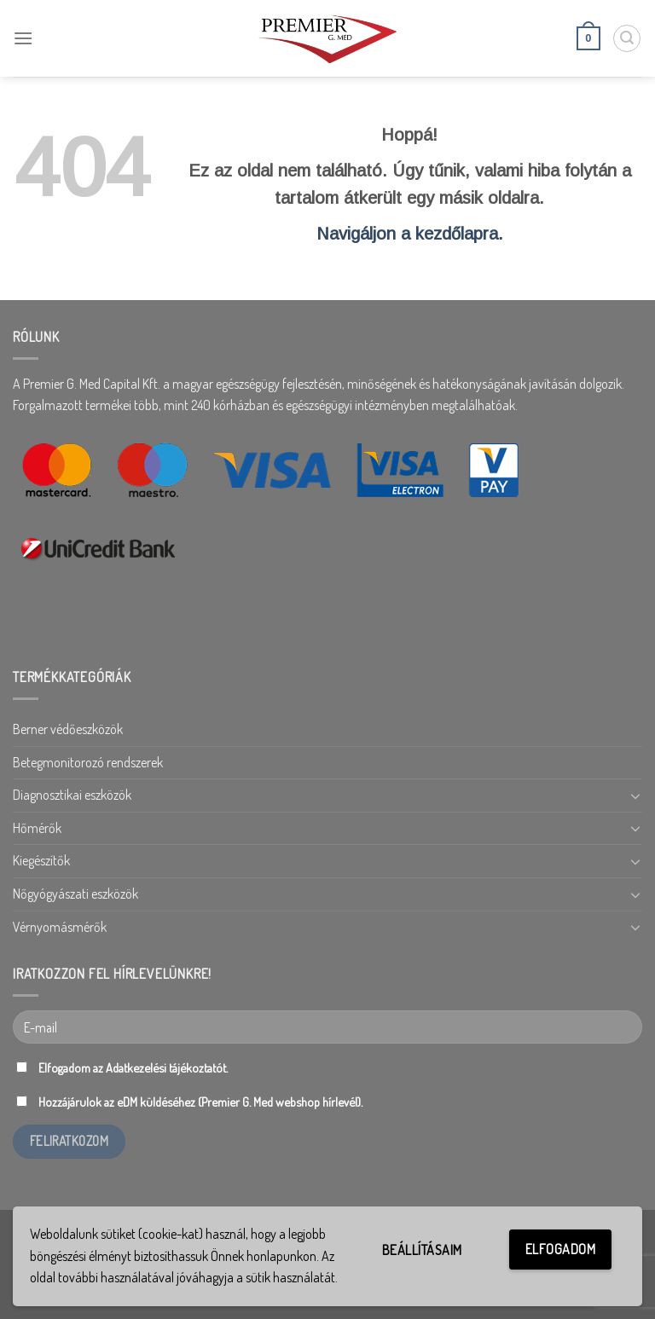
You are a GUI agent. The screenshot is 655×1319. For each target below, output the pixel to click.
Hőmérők (37, 827)
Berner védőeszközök (68, 729)
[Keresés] (627, 38)
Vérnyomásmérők (60, 926)
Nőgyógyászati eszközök (75, 893)
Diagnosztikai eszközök (72, 794)
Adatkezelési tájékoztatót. (167, 1067)
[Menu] (23, 38)
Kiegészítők (41, 860)
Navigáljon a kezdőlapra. (409, 233)
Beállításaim (422, 1249)
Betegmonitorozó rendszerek (88, 762)
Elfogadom (560, 1249)
